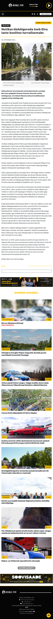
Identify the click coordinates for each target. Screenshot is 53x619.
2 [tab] (28, 580)
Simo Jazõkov (30, 611)
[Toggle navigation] (2, 14)
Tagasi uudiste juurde (43, 22)
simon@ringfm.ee (27, 603)
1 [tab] (25, 580)
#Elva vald (6, 25)
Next (49, 578)
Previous (4, 578)
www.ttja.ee (29, 613)
